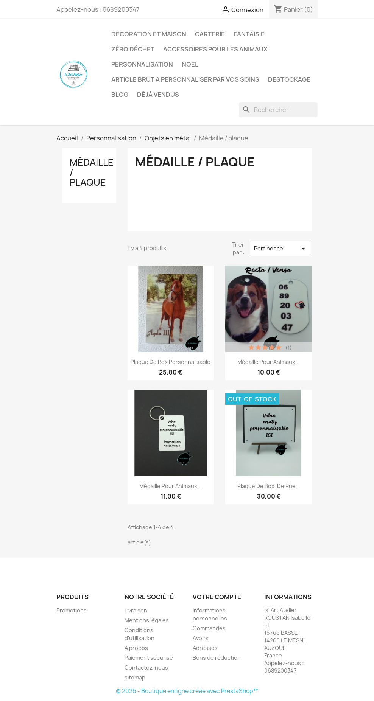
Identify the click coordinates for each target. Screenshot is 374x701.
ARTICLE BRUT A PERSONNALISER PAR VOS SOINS (185, 79)
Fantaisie (249, 34)
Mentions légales (147, 620)
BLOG (119, 94)
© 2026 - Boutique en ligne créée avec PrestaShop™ (187, 691)
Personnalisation (142, 64)
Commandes (209, 628)
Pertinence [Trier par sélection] (281, 248)
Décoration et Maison (148, 34)
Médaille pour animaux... (268, 361)
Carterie (210, 34)
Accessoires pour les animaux (215, 49)
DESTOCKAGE (289, 79)
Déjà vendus (158, 94)
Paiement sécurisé (149, 657)
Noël (190, 64)
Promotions (71, 610)
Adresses (205, 647)
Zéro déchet (132, 49)
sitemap (135, 677)
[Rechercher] (278, 109)
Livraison (136, 610)
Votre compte (217, 597)
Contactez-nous (146, 667)
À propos (136, 647)
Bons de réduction (217, 657)
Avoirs (201, 638)
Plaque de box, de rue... (268, 486)
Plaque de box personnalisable (170, 361)
